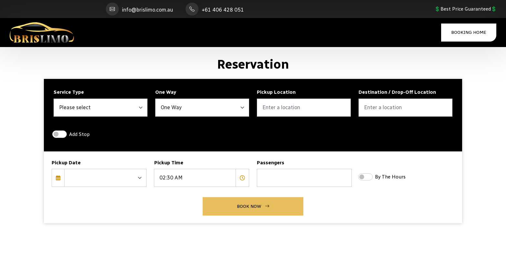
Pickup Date (66, 163)
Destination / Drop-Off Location (397, 92)
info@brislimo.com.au (147, 10)
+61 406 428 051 (223, 10)
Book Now (253, 206)
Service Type (69, 92)
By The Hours (390, 177)
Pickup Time (168, 163)
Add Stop (79, 134)
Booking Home (468, 32)
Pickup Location (276, 92)
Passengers (270, 163)
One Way (165, 92)
